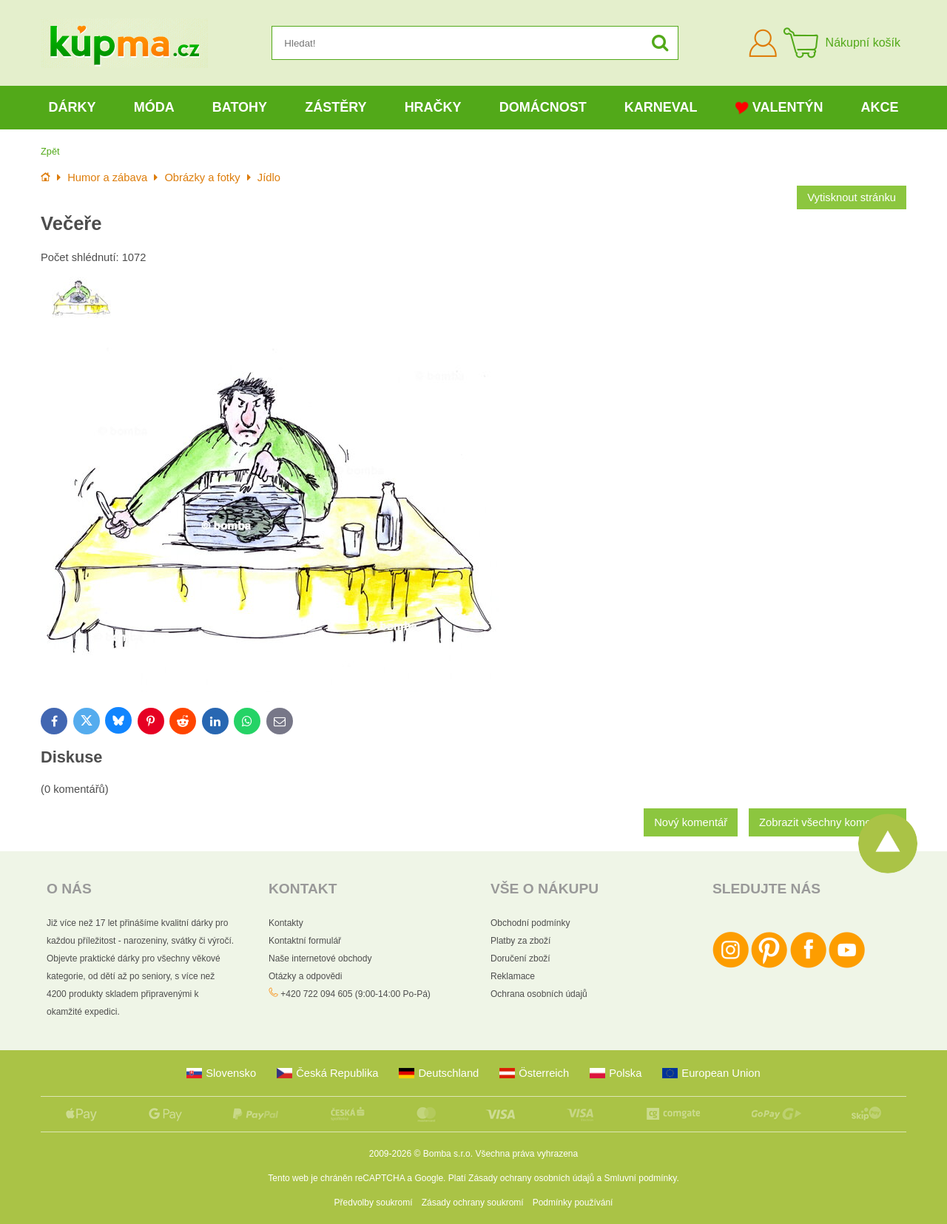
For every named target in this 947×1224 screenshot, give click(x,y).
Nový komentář (690, 822)
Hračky (433, 107)
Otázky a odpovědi (305, 976)
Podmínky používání (573, 1202)
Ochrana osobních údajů (539, 994)
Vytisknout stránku (851, 197)
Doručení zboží (520, 958)
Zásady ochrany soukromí (473, 1202)
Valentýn (779, 107)
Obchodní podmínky (530, 923)
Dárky (72, 107)
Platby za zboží (520, 941)
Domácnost (543, 107)
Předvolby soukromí (373, 1202)
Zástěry (335, 107)
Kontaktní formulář (305, 941)
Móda (154, 107)
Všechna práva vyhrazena (526, 1154)
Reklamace (513, 976)
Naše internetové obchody (320, 958)
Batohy (239, 107)
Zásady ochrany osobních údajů (531, 1178)
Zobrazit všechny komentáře (827, 822)
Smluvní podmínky (640, 1178)
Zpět (50, 151)
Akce (880, 107)
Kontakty (286, 923)
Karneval (661, 107)
